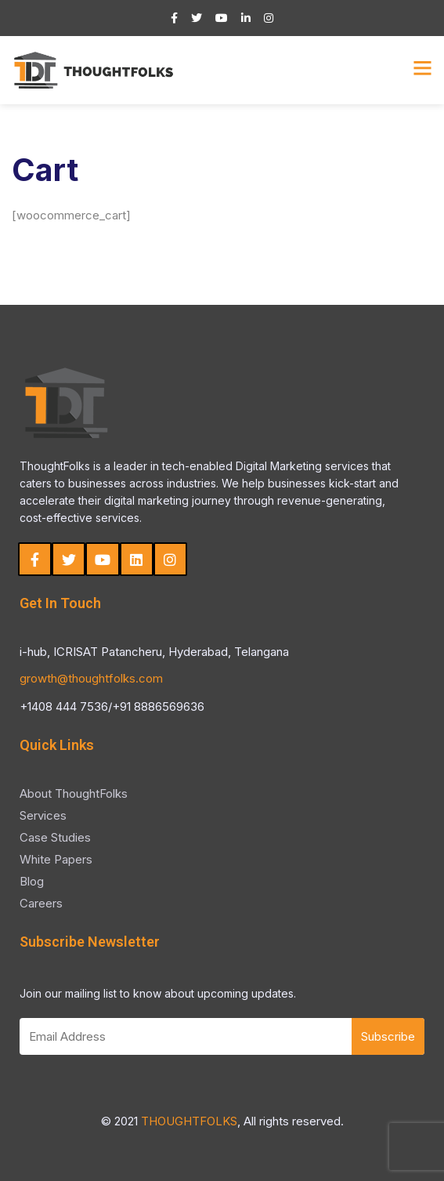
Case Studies (55, 837)
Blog (32, 881)
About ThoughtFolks (74, 793)
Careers (41, 903)
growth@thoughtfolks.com (91, 678)
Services (43, 815)
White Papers (56, 859)
